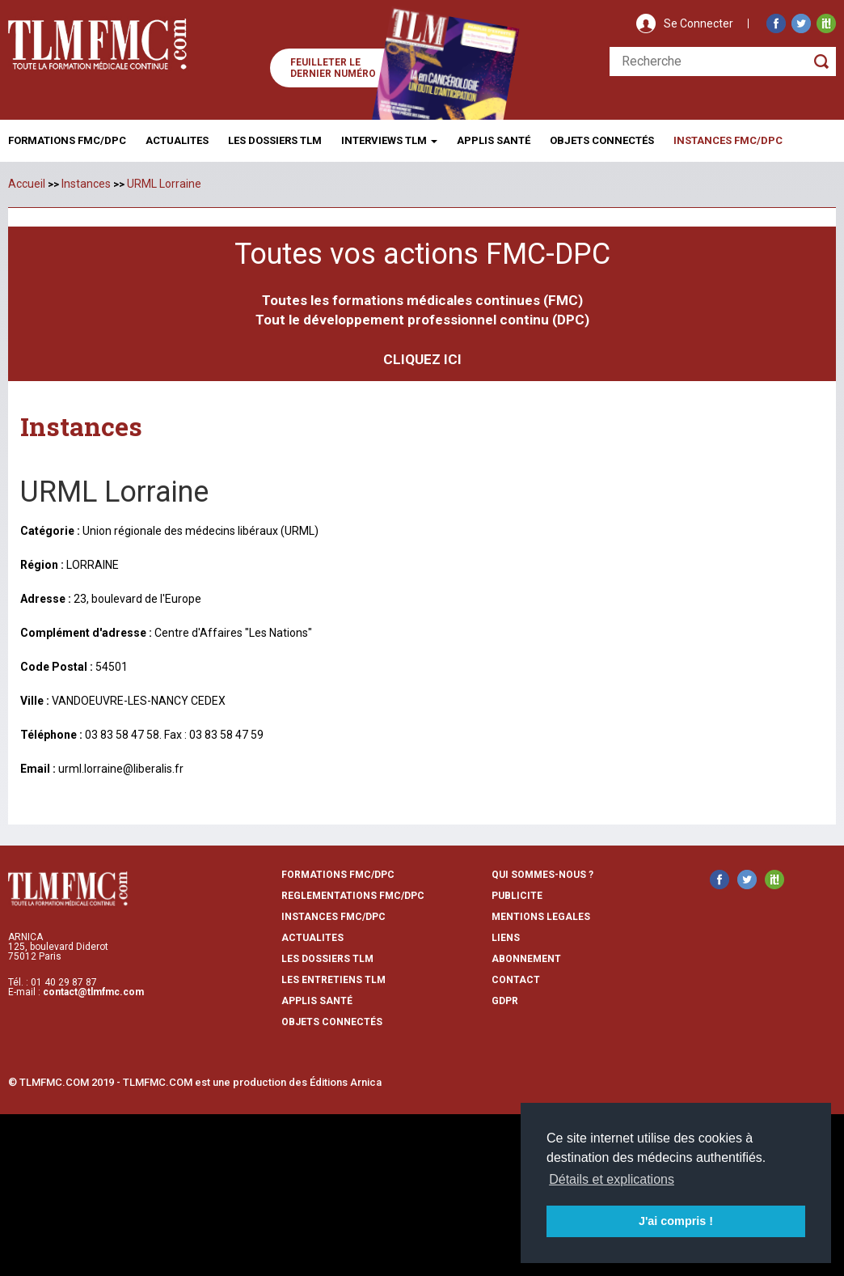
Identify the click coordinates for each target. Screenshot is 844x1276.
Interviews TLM (389, 140)
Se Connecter (698, 23)
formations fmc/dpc (338, 874)
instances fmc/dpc (333, 916)
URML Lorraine (164, 183)
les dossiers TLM (327, 958)
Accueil (26, 183)
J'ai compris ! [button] (676, 1221)
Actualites (177, 140)
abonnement (526, 958)
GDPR (505, 1001)
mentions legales (541, 916)
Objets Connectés (331, 1022)
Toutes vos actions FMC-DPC (422, 254)
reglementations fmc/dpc (352, 895)
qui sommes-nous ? (542, 874)
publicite (517, 895)
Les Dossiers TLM (275, 140)
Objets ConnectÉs (602, 140)
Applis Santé (493, 140)
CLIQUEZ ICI (422, 359)
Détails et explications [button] (611, 1179)
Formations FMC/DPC (67, 140)
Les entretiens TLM (333, 980)
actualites (312, 937)
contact (516, 980)
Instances (86, 183)
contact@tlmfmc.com (93, 992)
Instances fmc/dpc (728, 140)
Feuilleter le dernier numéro (333, 68)
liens (506, 937)
